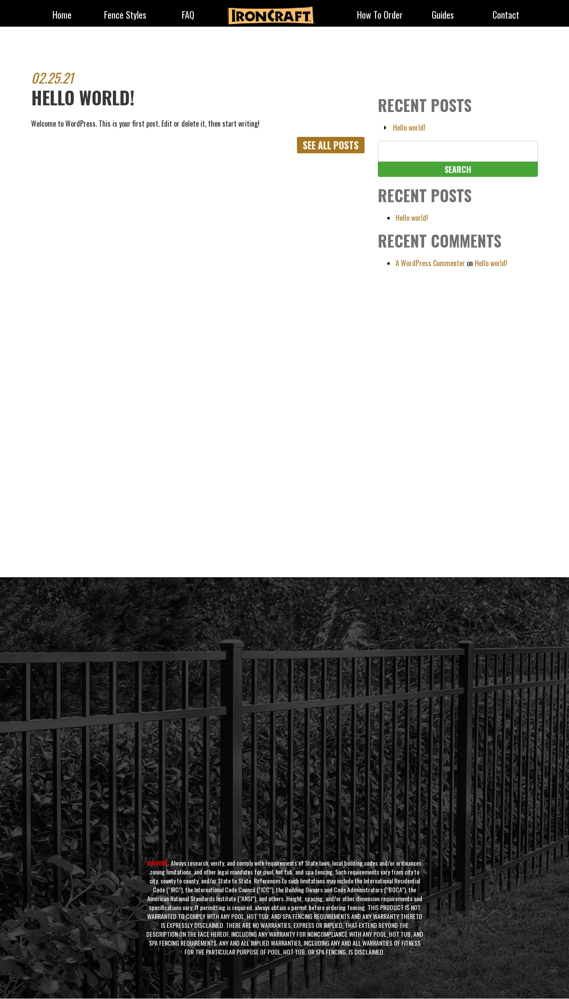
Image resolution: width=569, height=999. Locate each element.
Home (62, 15)
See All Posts (329, 145)
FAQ (188, 15)
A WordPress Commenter (430, 263)
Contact (506, 15)
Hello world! (409, 127)
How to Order (380, 15)
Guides (443, 15)
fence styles (125, 15)
